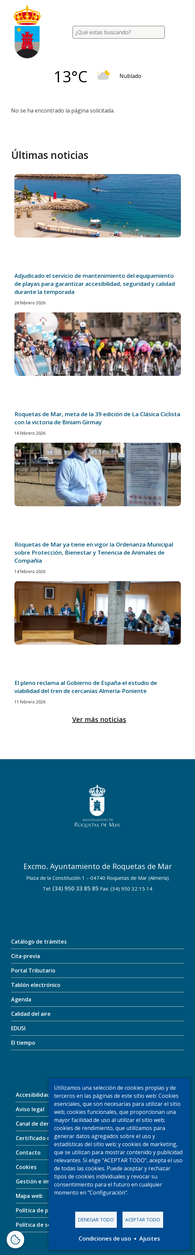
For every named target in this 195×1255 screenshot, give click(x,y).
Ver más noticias (99, 719)
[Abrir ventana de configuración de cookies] (15, 1239)
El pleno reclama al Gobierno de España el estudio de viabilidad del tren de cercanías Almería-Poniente (85, 687)
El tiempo (23, 1042)
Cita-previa (25, 956)
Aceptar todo (142, 1219)
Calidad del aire (31, 1014)
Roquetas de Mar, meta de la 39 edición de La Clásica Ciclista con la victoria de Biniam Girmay (97, 418)
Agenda (21, 999)
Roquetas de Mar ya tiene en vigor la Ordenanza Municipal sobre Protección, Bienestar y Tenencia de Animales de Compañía (93, 552)
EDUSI (18, 1028)
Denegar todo (96, 1219)
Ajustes (149, 1238)
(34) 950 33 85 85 (75, 888)
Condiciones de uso (105, 1238)
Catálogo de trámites (39, 941)
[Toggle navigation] (176, 32)
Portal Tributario (33, 970)
